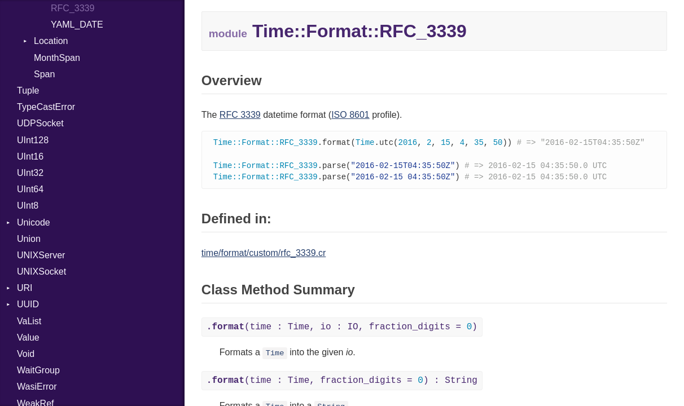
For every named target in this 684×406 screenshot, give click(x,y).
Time (275, 355)
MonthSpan (57, 58)
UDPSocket (40, 123)
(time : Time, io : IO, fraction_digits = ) (342, 329)
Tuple (28, 90)
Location (51, 41)
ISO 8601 (350, 115)
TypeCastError (46, 107)
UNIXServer (41, 255)
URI (25, 288)
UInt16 (30, 156)
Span (44, 74)
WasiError (37, 386)
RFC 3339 (240, 115)
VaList (29, 321)
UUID (28, 304)
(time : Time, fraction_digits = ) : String (342, 383)
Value (28, 337)
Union (29, 239)
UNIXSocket (41, 271)
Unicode (33, 222)
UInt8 (27, 205)
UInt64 (30, 189)
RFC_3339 (72, 8)
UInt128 (33, 140)
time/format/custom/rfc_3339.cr (263, 255)
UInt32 (30, 173)
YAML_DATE (77, 24)
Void (25, 354)
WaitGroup (38, 370)
